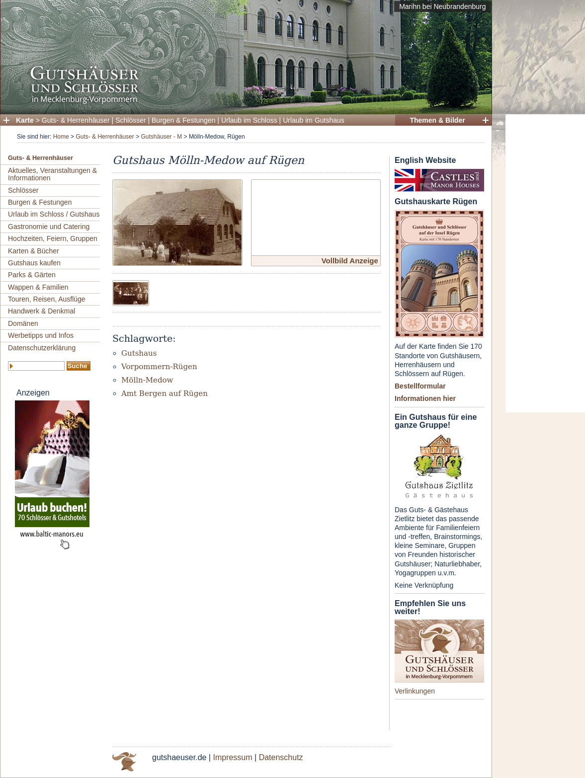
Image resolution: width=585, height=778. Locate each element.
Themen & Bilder (437, 120)
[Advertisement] (545, 263)
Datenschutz (281, 757)
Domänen (23, 323)
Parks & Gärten (32, 275)
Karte (25, 120)
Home (61, 136)
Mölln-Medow (147, 380)
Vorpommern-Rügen (159, 366)
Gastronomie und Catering (48, 227)
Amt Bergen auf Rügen (164, 393)
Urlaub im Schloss (249, 120)
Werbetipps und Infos (41, 335)
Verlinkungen (415, 691)
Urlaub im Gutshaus (313, 120)
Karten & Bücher (33, 251)
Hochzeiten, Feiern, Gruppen (52, 238)
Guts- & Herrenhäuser (76, 120)
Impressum (232, 757)
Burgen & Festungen (183, 120)
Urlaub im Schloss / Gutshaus (53, 214)
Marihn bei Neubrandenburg (442, 6)
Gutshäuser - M (161, 136)
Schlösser (130, 120)
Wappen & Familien (38, 287)
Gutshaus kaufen (34, 263)
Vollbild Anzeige (350, 260)
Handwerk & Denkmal (41, 311)
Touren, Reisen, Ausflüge (46, 299)
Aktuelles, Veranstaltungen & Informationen (52, 174)
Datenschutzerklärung (42, 348)
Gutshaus (139, 353)
